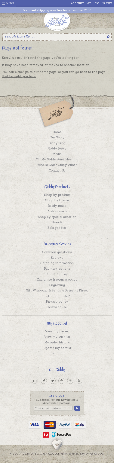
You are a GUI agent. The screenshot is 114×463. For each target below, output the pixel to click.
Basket (107, 3)
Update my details (57, 348)
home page (48, 72)
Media (57, 154)
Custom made (57, 211)
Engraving (57, 285)
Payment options (57, 268)
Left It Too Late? (57, 296)
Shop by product (57, 195)
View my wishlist (57, 337)
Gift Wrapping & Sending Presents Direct (57, 290)
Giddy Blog (57, 143)
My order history (57, 342)
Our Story (57, 137)
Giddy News (57, 148)
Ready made (57, 205)
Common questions (57, 252)
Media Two (96, 453)
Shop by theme (57, 200)
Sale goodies (57, 228)
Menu (8, 3)
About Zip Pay (57, 274)
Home (57, 132)
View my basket (57, 331)
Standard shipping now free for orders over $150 (57, 10)
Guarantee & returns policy (57, 279)
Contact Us (57, 170)
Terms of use (57, 307)
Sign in (57, 353)
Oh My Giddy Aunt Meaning (57, 159)
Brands (57, 222)
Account (77, 3)
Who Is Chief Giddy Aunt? (57, 165)
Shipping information (57, 263)
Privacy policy (57, 301)
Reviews (57, 257)
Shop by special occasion (57, 217)
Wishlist (93, 3)
